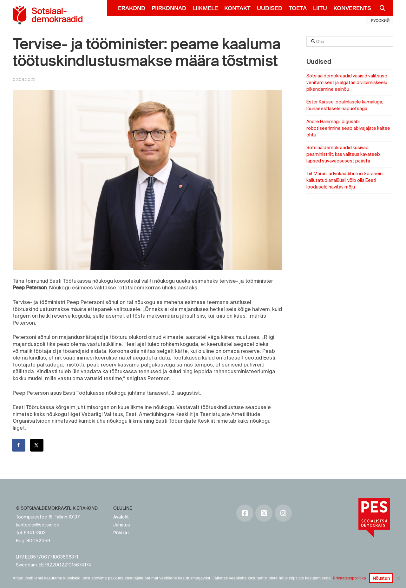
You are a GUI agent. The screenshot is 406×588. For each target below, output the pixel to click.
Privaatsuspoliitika (349, 578)
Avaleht (121, 517)
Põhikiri (121, 533)
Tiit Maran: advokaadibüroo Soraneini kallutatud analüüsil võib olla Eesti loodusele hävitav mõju (344, 180)
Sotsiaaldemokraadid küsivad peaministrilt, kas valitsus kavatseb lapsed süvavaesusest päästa (343, 154)
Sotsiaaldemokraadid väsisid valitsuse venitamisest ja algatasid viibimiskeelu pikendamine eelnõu (346, 82)
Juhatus (121, 525)
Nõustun (381, 578)
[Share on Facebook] (19, 445)
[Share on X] (37, 445)
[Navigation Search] (380, 8)
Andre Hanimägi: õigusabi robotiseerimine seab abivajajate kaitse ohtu (348, 128)
